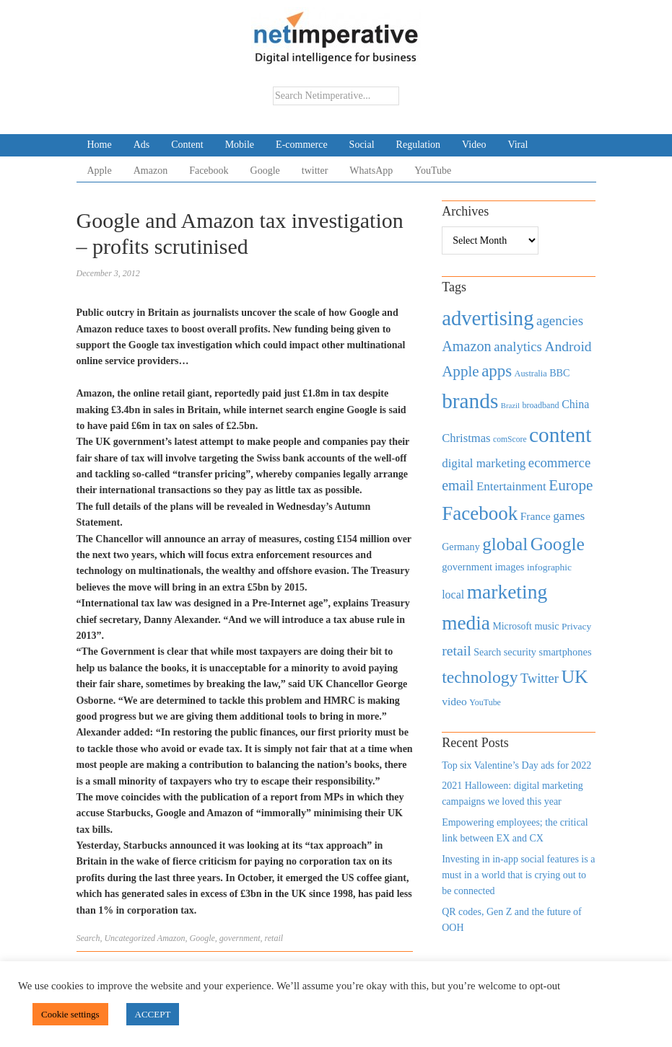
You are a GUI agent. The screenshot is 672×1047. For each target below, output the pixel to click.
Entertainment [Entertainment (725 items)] (511, 486)
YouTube (432, 170)
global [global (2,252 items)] (505, 544)
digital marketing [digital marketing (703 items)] (483, 463)
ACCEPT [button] (153, 1014)
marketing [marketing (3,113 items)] (507, 591)
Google (265, 170)
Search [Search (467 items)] (487, 652)
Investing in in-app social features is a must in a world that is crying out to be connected (518, 875)
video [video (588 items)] (454, 701)
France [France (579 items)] (535, 516)
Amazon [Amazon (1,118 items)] (467, 346)
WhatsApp (371, 170)
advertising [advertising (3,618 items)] (487, 318)
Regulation (418, 144)
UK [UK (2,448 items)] (574, 676)
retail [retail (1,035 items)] (456, 650)
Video (474, 144)
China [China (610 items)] (575, 404)
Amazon (150, 170)
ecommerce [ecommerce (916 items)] (559, 462)
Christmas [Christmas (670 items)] (466, 438)
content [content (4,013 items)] (560, 434)
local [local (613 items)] (453, 594)
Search (88, 938)
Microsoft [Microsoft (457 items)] (511, 626)
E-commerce (302, 144)
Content (187, 144)
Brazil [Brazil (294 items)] (510, 406)
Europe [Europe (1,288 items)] (571, 485)
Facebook (208, 170)
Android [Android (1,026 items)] (567, 346)
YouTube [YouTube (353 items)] (485, 702)
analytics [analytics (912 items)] (518, 346)
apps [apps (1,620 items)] (496, 371)
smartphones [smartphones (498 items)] (565, 652)
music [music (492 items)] (546, 626)
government (240, 938)
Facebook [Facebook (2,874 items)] (480, 513)
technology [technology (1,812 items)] (480, 677)
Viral (517, 144)
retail (274, 938)
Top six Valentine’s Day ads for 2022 (516, 765)
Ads (142, 144)
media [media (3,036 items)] (466, 623)
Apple (99, 170)
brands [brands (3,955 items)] (470, 400)
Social (362, 144)
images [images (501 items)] (510, 567)
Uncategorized (129, 938)
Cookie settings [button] (70, 1014)
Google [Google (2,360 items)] (558, 544)
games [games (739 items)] (569, 516)
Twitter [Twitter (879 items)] (539, 678)
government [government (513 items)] (467, 567)
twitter (315, 170)
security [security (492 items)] (520, 652)
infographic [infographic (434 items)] (549, 567)
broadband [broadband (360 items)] (540, 405)
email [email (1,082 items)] (458, 485)
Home (99, 144)
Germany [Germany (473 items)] (461, 546)
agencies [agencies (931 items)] (559, 320)
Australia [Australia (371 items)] (531, 373)
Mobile (239, 144)
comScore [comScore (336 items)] (510, 439)
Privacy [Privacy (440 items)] (576, 626)
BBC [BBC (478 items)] (559, 373)
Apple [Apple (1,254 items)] (460, 371)
